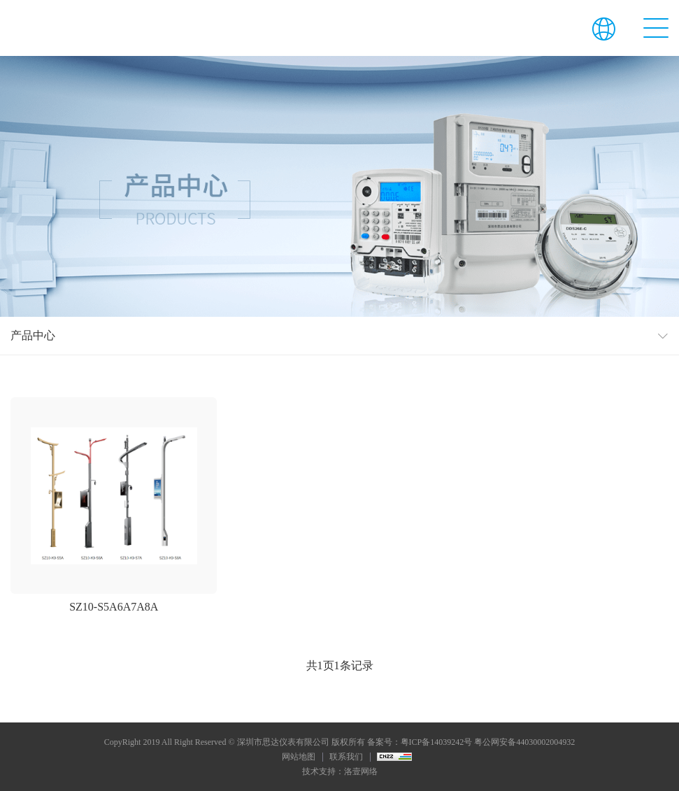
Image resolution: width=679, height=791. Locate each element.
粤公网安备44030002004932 (524, 742)
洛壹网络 (361, 771)
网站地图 (298, 757)
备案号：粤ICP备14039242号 (420, 742)
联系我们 (346, 757)
